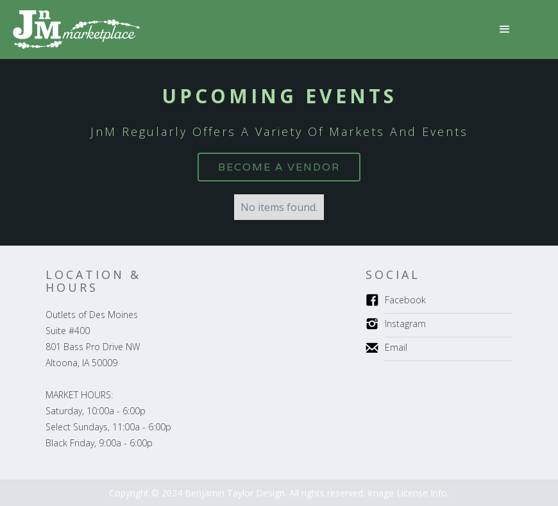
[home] (76, 29)
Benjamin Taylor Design (235, 493)
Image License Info (407, 493)
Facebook (405, 300)
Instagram (405, 323)
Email (396, 347)
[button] (505, 29)
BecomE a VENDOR (279, 167)
